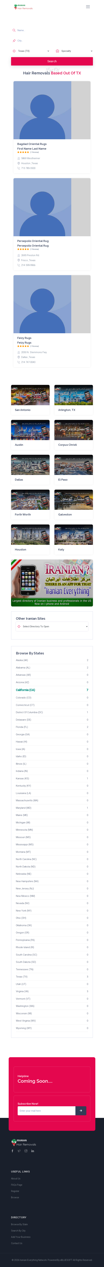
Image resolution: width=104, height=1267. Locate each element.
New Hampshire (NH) (27, 881)
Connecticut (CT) (25, 705)
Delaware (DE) (23, 719)
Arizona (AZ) (22, 682)
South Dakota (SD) (26, 962)
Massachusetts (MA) (27, 800)
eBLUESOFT (66, 1260)
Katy (61, 549)
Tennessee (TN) (24, 969)
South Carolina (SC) (26, 954)
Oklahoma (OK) (24, 925)
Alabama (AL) (23, 667)
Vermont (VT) (23, 998)
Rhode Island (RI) (25, 947)
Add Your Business (20, 1237)
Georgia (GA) (23, 734)
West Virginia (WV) (26, 1020)
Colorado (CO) (23, 697)
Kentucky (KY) (23, 785)
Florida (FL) (22, 727)
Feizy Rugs (24, 338)
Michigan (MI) (23, 822)
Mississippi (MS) (25, 844)
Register (15, 1191)
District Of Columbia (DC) (29, 712)
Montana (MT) (23, 851)
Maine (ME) (22, 815)
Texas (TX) (21, 976)
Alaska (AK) (22, 660)
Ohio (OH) (21, 917)
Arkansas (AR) (23, 674)
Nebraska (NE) (23, 873)
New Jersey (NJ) (25, 888)
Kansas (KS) (22, 778)
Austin (19, 444)
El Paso (63, 479)
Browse (15, 1197)
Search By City (18, 1230)
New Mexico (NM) (25, 896)
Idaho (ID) (21, 756)
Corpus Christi (67, 444)
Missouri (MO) (23, 837)
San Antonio (22, 410)
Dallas (19, 479)
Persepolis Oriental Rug (33, 241)
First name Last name (31, 148)
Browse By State (19, 1224)
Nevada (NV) (22, 903)
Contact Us (16, 1243)
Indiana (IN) (22, 771)
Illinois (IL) (21, 763)
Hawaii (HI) (21, 741)
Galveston (65, 514)
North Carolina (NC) (26, 859)
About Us (15, 1178)
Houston (20, 549)
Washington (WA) (25, 1006)
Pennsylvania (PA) (25, 940)
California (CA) (25, 690)
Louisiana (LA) (23, 793)
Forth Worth (23, 514)
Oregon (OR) (22, 932)
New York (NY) (23, 910)
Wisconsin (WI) (24, 1013)
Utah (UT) (21, 984)
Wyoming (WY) (24, 1028)
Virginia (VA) (22, 991)
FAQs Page (16, 1185)
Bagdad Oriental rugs (32, 144)
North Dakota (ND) (25, 866)
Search (52, 61)
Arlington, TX (66, 410)
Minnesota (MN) (24, 829)
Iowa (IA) (20, 749)
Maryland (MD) (23, 807)
